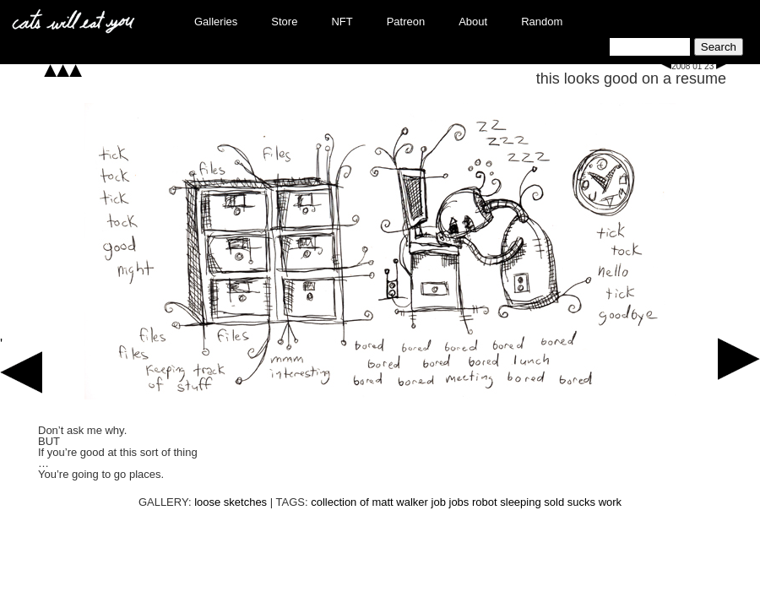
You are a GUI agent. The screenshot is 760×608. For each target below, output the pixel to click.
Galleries (215, 21)
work (610, 502)
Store (284, 21)
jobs (459, 502)
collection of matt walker (369, 502)
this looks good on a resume (631, 78)
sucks (581, 502)
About (473, 21)
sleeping (520, 502)
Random (541, 21)
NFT (341, 21)
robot (484, 502)
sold (554, 502)
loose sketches (230, 502)
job (439, 502)
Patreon (406, 21)
